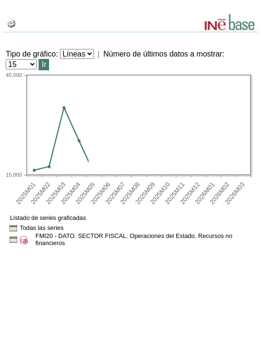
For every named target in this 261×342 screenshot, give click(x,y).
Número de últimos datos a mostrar (162, 54)
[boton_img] (11, 24)
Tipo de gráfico (31, 54)
